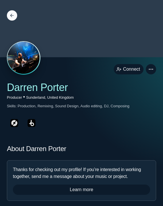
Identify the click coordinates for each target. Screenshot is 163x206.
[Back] (12, 15)
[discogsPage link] (14, 123)
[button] (151, 69)
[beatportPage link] (31, 123)
